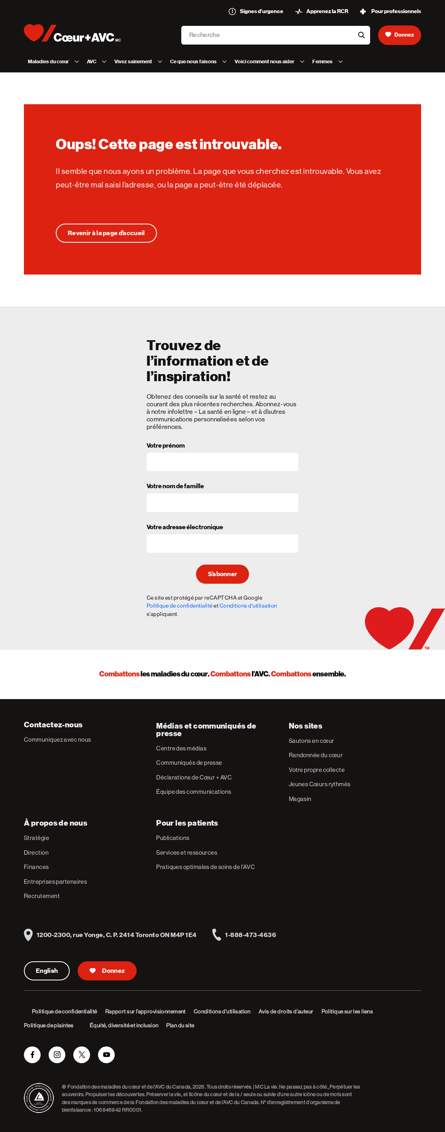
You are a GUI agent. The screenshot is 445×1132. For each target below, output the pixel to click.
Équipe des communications (193, 791)
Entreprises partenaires (55, 881)
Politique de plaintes (49, 1025)
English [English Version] (47, 971)
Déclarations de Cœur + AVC (194, 777)
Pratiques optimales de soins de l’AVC (205, 866)
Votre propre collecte (317, 769)
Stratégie (36, 837)
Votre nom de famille (175, 486)
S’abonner (222, 574)
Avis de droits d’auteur (286, 1011)
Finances (36, 866)
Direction (36, 852)
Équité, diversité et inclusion (124, 1025)
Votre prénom (166, 446)
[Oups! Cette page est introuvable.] (106, 233)
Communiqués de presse (189, 762)
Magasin (300, 798)
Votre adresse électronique (185, 527)
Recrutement (42, 895)
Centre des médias (181, 748)
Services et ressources (186, 852)
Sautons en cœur (311, 740)
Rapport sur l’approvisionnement (145, 1011)
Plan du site (180, 1025)
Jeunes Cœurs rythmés (320, 784)
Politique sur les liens (347, 1011)
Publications (172, 837)
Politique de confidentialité (180, 605)
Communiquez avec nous (57, 739)
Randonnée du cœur (316, 755)
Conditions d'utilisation (248, 605)
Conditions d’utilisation (222, 1011)
